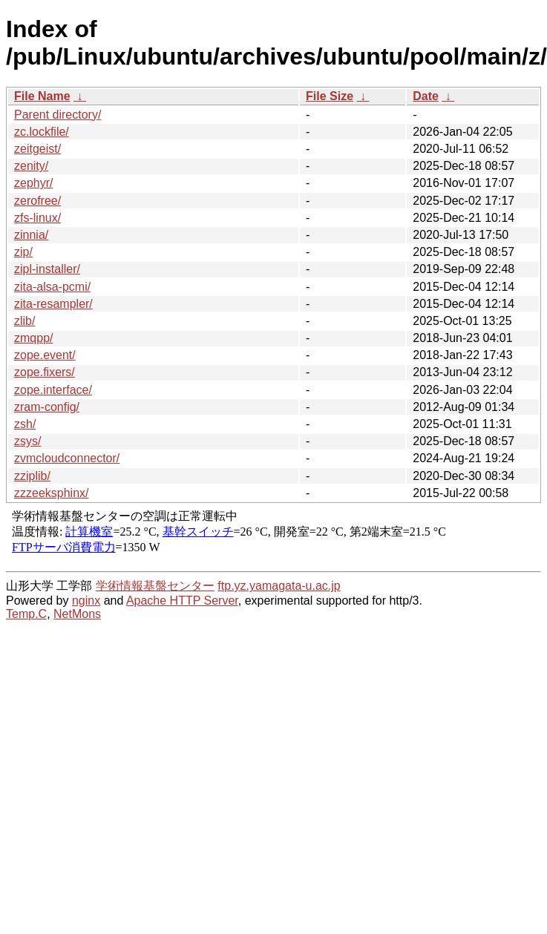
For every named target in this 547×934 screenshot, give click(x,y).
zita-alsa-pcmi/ (52, 286)
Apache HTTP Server (182, 600)
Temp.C (26, 614)
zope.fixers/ (44, 372)
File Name (42, 96)
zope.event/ (45, 355)
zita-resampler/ (53, 303)
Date (426, 96)
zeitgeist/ (37, 148)
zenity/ (31, 165)
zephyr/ (33, 183)
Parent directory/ (57, 114)
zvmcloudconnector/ (66, 458)
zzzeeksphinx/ (51, 493)
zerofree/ (37, 200)
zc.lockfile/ (41, 131)
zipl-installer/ (47, 269)
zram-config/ (46, 407)
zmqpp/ (33, 338)
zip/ (23, 252)
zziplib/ (32, 476)
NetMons (77, 614)
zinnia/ (31, 234)
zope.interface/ (53, 390)
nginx (86, 600)
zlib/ (24, 321)
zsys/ (27, 441)
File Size (329, 96)
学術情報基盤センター (155, 585)
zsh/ (25, 424)
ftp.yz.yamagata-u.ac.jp (278, 585)
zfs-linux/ (37, 217)
